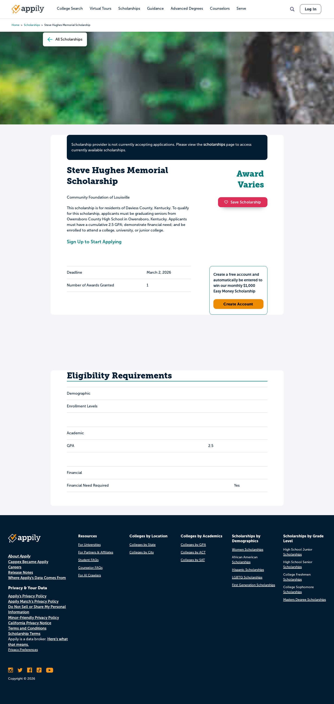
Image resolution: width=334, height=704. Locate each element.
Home (15, 25)
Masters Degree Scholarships (304, 599)
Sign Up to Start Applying (94, 241)
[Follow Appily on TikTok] (39, 670)
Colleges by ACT (193, 552)
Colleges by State (142, 544)
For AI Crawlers (89, 575)
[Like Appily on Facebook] (29, 670)
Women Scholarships (247, 549)
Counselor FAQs (90, 567)
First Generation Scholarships (253, 585)
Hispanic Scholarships (248, 569)
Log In (310, 9)
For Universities (89, 544)
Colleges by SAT (193, 560)
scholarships (214, 144)
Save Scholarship (242, 202)
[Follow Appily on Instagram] (10, 670)
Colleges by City (141, 552)
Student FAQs (88, 560)
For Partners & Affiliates (95, 552)
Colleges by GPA (193, 544)
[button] (227, 202)
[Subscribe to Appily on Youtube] (49, 670)
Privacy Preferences (23, 649)
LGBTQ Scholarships (247, 577)
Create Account (238, 304)
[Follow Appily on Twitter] (20, 670)
